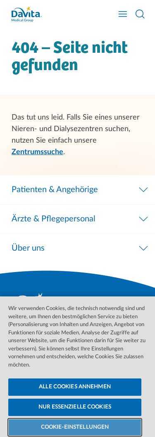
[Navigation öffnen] (122, 14)
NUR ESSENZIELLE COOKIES (74, 413)
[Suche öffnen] (140, 14)
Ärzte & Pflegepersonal (80, 219)
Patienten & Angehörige (80, 189)
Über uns (80, 248)
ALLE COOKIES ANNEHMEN (75, 392)
